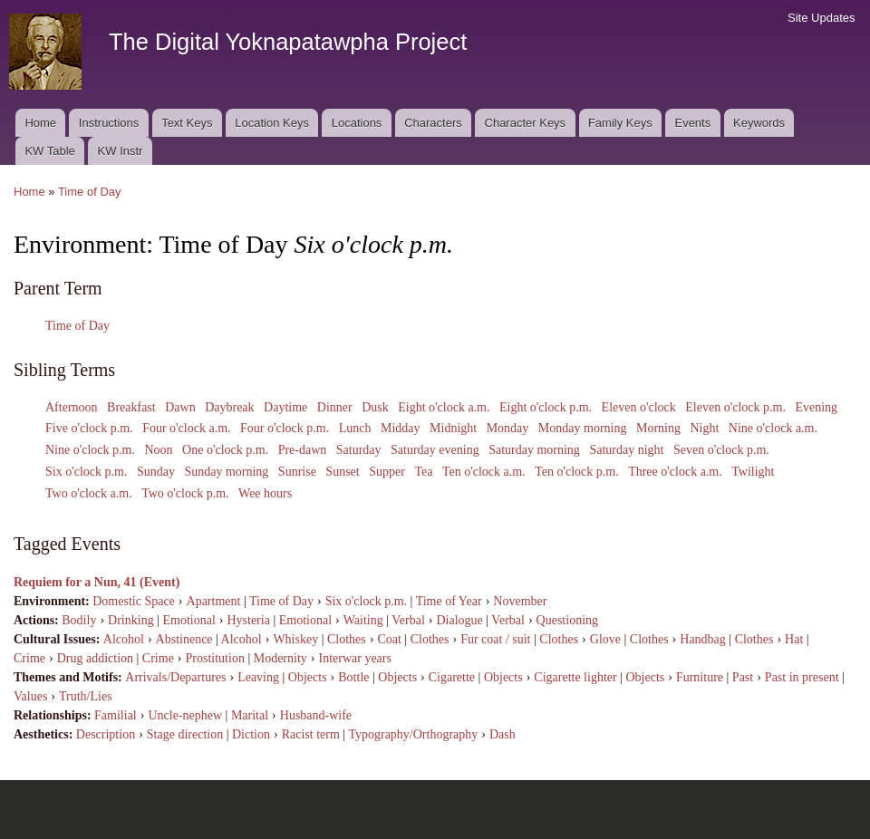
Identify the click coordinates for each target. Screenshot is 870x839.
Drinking (131, 620)
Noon (158, 450)
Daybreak (229, 407)
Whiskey (295, 639)
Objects (307, 677)
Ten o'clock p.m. (577, 471)
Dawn (180, 407)
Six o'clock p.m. (86, 471)
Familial (115, 715)
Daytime (285, 407)
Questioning (567, 620)
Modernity (280, 658)
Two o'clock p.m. (184, 493)
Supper (387, 471)
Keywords (759, 123)
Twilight (752, 471)
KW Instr (120, 151)
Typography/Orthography (413, 734)
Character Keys (525, 123)
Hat (794, 639)
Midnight (453, 428)
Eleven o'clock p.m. (735, 407)
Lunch (355, 428)
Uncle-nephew (185, 715)
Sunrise (297, 471)
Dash (502, 734)
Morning (658, 428)
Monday (508, 428)
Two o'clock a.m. (88, 493)
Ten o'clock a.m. (484, 471)
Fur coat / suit (495, 639)
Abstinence (184, 639)
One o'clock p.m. (225, 450)
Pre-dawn (302, 450)
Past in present (802, 677)
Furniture (699, 677)
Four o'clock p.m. (284, 428)
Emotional (188, 620)
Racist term (311, 734)
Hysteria (248, 620)
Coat (389, 639)
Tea (423, 471)
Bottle (353, 677)
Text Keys (186, 123)
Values (30, 696)
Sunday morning (226, 471)
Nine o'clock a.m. (773, 428)
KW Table (49, 151)
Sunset (342, 471)
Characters (433, 123)
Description (105, 734)
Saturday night (626, 450)
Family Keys (620, 123)
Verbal (408, 620)
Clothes (346, 639)
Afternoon (71, 407)
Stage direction (185, 734)
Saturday (359, 450)
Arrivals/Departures (175, 677)
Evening (816, 407)
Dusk (375, 407)
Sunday (156, 471)
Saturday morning (534, 450)
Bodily (79, 620)
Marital (249, 715)
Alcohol (123, 639)
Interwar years (354, 658)
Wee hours (265, 493)
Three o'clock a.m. (675, 471)
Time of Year (449, 601)
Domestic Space (133, 601)
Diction (251, 734)
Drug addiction (95, 658)
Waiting (363, 620)
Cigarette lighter (575, 677)
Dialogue (459, 620)
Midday (400, 428)
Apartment (214, 601)
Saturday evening (435, 450)
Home (40, 123)
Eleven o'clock (639, 407)
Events (692, 123)
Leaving (258, 677)
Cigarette (452, 677)
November (519, 601)
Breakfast (131, 407)
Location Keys (272, 123)
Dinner (335, 407)
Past (742, 677)
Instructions (109, 123)
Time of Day (89, 191)
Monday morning (582, 428)
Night (704, 428)
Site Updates (821, 17)
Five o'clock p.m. (89, 428)
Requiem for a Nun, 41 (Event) (96, 582)
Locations (357, 123)
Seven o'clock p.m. (721, 450)
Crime (29, 658)
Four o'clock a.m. (186, 428)
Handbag (703, 639)
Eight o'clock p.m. (545, 407)
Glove (605, 639)
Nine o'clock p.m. (90, 450)
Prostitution (215, 658)
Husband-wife (316, 715)
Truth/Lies (85, 696)
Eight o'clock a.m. (443, 407)
